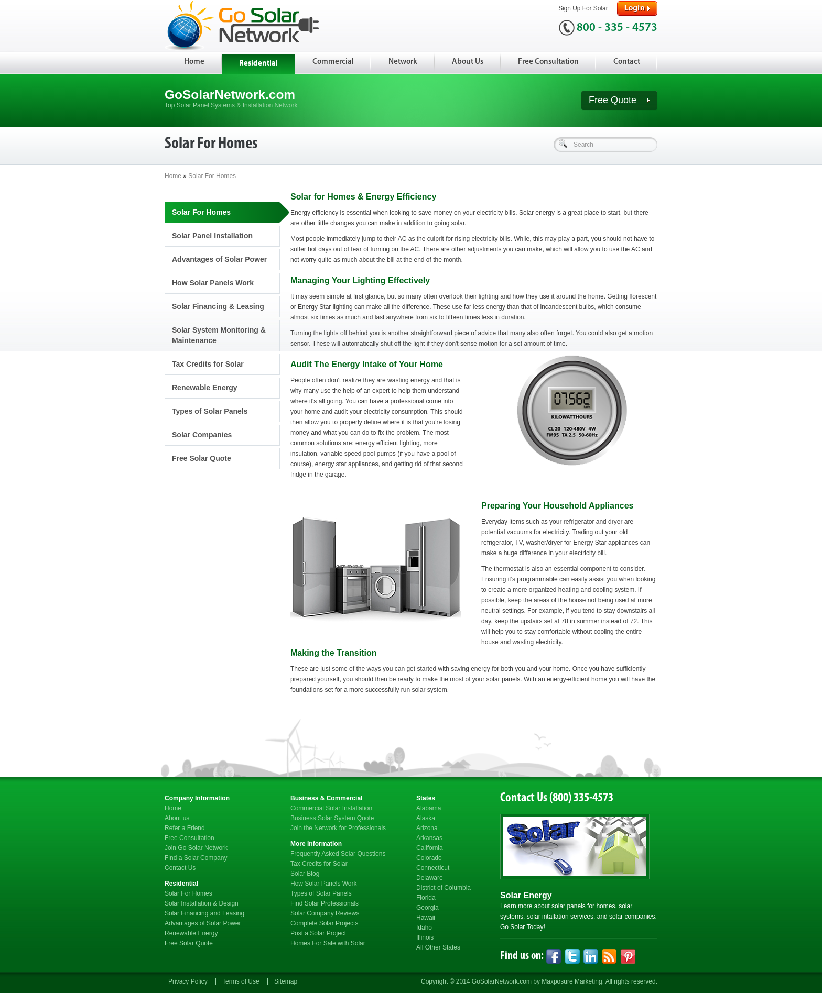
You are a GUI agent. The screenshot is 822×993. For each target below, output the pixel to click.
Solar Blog (304, 873)
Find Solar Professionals (324, 903)
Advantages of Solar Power (219, 259)
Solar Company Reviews (324, 913)
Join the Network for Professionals (338, 828)
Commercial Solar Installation (331, 808)
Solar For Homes (212, 176)
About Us (467, 62)
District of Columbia (443, 887)
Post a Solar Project (318, 933)
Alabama (428, 808)
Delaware (429, 877)
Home (194, 62)
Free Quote (619, 100)
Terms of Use (240, 981)
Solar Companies (202, 435)
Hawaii (425, 917)
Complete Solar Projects (324, 923)
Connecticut (432, 867)
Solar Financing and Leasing (204, 913)
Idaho (424, 927)
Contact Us (180, 867)
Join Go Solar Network (196, 848)
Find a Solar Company (196, 858)
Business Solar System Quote (332, 818)
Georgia (427, 907)
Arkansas (429, 838)
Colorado (429, 858)
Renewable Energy (204, 387)
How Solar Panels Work (213, 283)
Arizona (427, 828)
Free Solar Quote (201, 458)
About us (177, 818)
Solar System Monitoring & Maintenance (219, 335)
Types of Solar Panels (209, 411)
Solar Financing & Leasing (218, 306)
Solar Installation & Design (202, 903)
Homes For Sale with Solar (327, 943)
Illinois (425, 937)
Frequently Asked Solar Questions (337, 853)
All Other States (438, 947)
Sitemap (285, 981)
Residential (258, 64)
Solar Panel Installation (212, 235)
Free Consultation (548, 62)
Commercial (333, 62)
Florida (426, 897)
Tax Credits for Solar (208, 364)
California (429, 848)
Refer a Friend (185, 828)
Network (402, 62)
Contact (626, 62)
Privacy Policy (188, 981)
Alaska (425, 818)
